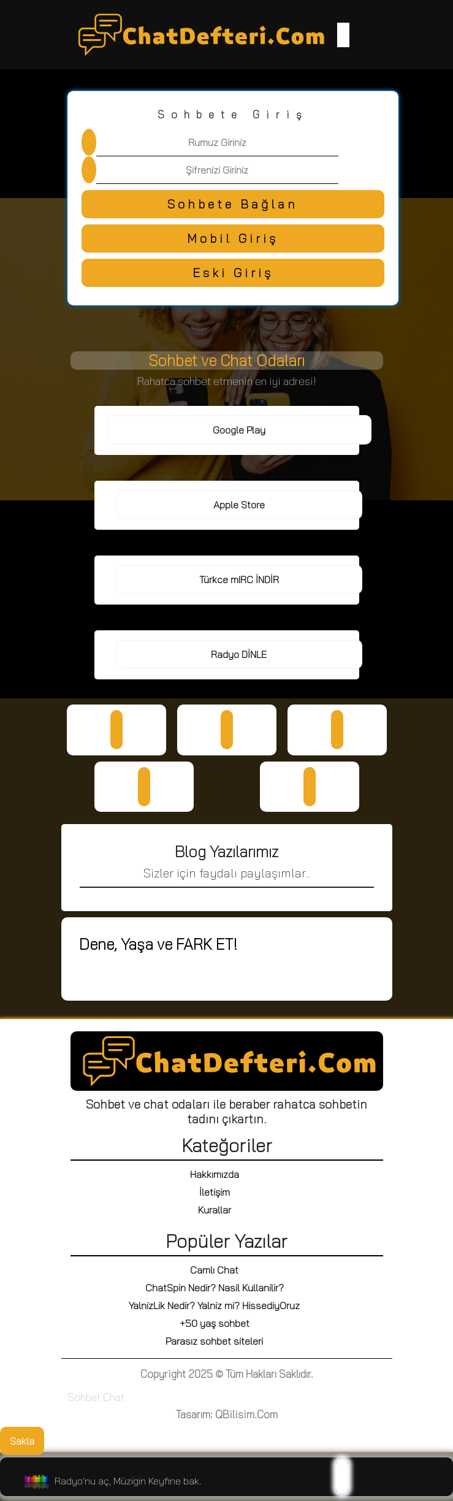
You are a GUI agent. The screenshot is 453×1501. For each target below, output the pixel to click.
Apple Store (239, 504)
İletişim (214, 1192)
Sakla (22, 1441)
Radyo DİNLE (239, 654)
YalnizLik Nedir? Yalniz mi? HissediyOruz (214, 1305)
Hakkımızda (214, 1174)
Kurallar (214, 1210)
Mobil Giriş (232, 238)
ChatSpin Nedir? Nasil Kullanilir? (214, 1287)
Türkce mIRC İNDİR (239, 579)
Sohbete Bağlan (232, 204)
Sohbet (84, 1397)
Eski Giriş (232, 272)
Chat (113, 1397)
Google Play (239, 430)
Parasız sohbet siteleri (214, 1341)
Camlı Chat (214, 1270)
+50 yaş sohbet (214, 1323)
